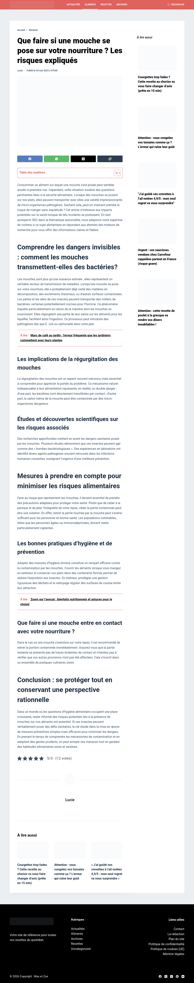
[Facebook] (29, 159)
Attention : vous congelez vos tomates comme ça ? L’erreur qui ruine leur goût (156, 142)
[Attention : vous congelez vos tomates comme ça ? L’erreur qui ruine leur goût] (70, 850)
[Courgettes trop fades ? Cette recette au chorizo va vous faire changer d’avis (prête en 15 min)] (32, 850)
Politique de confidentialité (166, 944)
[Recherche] (175, 5)
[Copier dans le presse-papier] (110, 159)
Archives (121, 4)
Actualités (73, 4)
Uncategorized (81, 949)
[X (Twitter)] (83, 159)
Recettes (106, 4)
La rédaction (176, 934)
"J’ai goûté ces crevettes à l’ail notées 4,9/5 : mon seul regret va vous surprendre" (157, 198)
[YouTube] (182, 976)
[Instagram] (171, 976)
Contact (179, 929)
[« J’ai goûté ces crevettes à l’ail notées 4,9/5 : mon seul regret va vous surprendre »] (107, 850)
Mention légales (173, 954)
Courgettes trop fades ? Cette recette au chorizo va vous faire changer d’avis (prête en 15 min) (32, 874)
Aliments (90, 4)
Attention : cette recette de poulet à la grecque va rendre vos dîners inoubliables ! (156, 317)
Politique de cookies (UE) (167, 949)
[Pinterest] (177, 976)
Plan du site (176, 939)
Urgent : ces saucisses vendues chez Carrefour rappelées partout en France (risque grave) (157, 256)
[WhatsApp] (56, 159)
